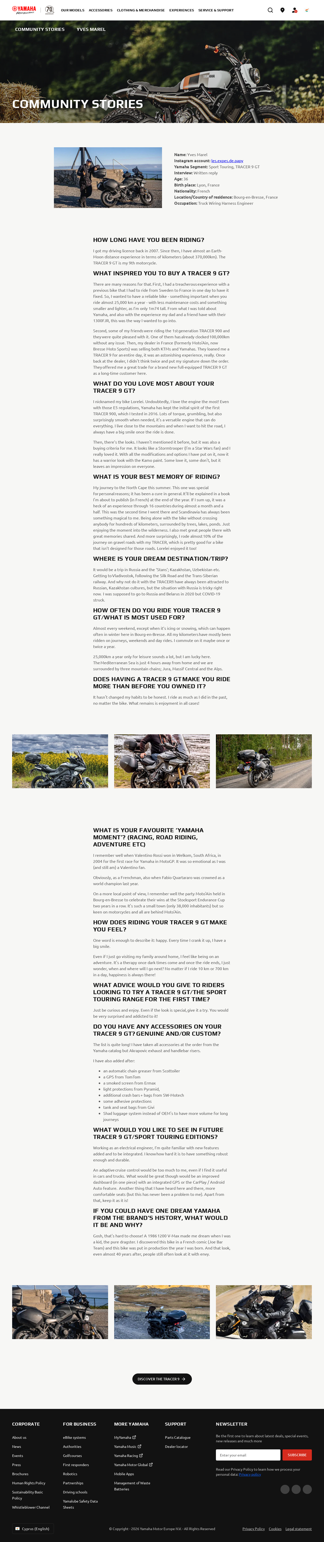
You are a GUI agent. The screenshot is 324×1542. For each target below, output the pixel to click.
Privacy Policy (253, 1528)
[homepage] (24, 10)
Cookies (275, 1528)
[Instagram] (307, 1489)
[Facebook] (296, 1489)
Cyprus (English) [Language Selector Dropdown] (32, 1529)
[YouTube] (285, 1489)
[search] (270, 10)
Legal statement (299, 1528)
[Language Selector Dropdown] (307, 10)
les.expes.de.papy (227, 160)
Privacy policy (250, 1474)
